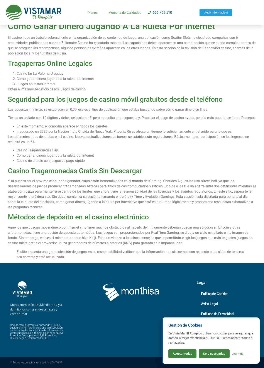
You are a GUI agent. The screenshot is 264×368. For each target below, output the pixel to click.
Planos (93, 12)
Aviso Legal (209, 304)
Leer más (237, 353)
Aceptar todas (182, 353)
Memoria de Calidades (124, 12)
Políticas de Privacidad (217, 314)
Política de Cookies (214, 294)
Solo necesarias (214, 353)
